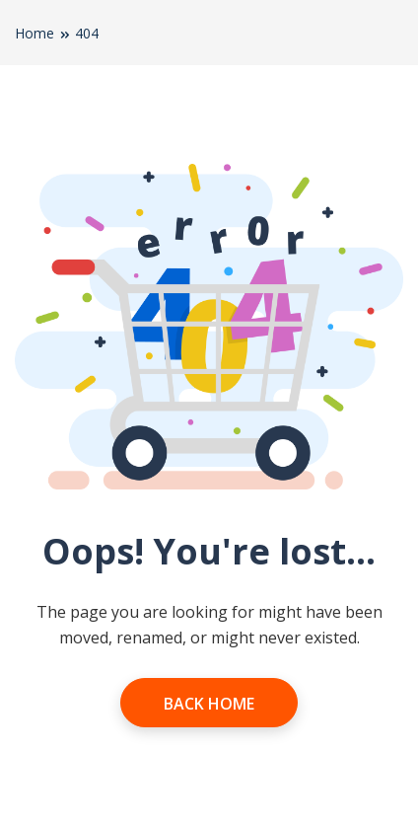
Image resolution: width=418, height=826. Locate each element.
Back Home (209, 703)
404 (87, 33)
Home (34, 33)
